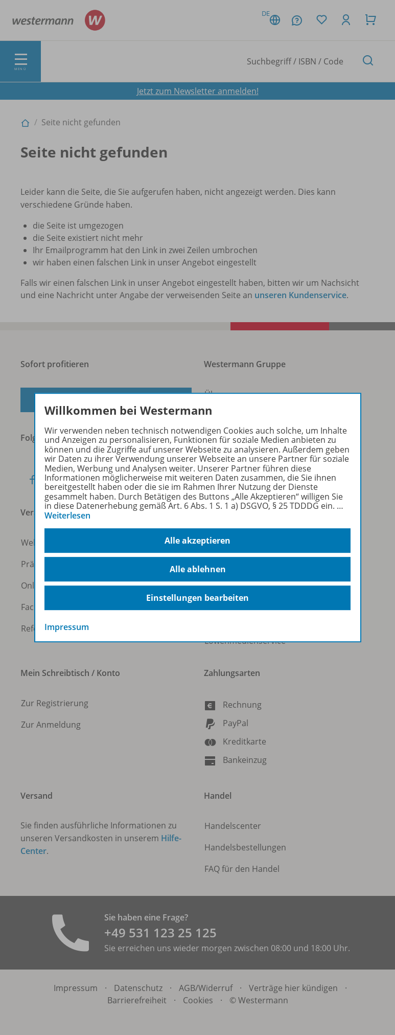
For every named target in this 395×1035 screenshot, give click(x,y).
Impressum (66, 627)
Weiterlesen (67, 515)
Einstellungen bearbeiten (197, 597)
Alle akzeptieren (197, 540)
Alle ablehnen (198, 569)
